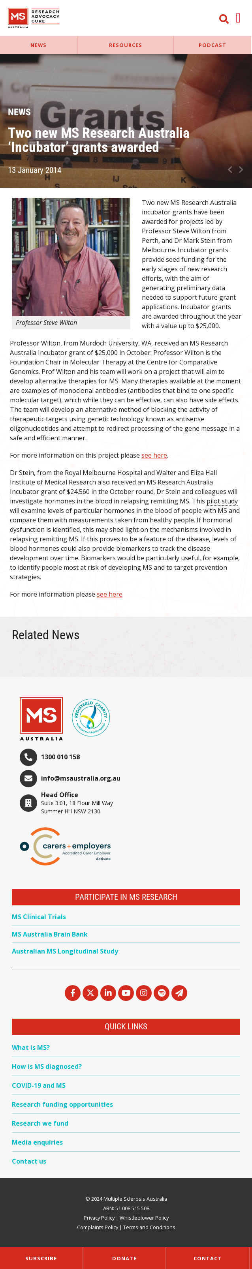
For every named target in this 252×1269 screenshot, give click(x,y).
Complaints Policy (97, 1227)
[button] (238, 18)
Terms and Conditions (149, 1227)
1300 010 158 (60, 757)
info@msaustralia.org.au (80, 778)
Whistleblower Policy (144, 1217)
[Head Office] (28, 803)
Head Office (59, 794)
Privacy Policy (99, 1217)
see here (154, 455)
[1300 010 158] (28, 757)
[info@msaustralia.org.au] (28, 778)
